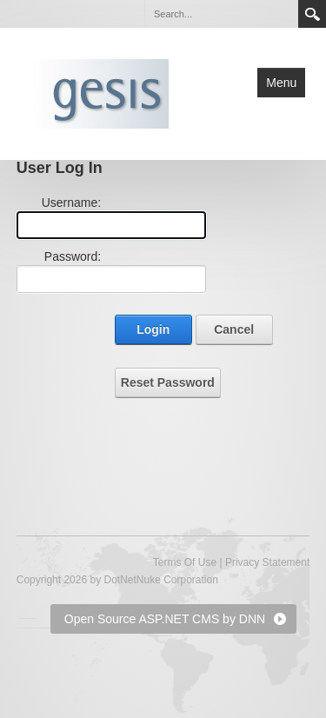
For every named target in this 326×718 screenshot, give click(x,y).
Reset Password (168, 382)
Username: (71, 202)
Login (153, 329)
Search (312, 14)
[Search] (220, 14)
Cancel (234, 329)
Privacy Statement (267, 562)
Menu (281, 83)
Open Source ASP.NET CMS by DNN (164, 619)
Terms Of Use (184, 562)
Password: (72, 256)
